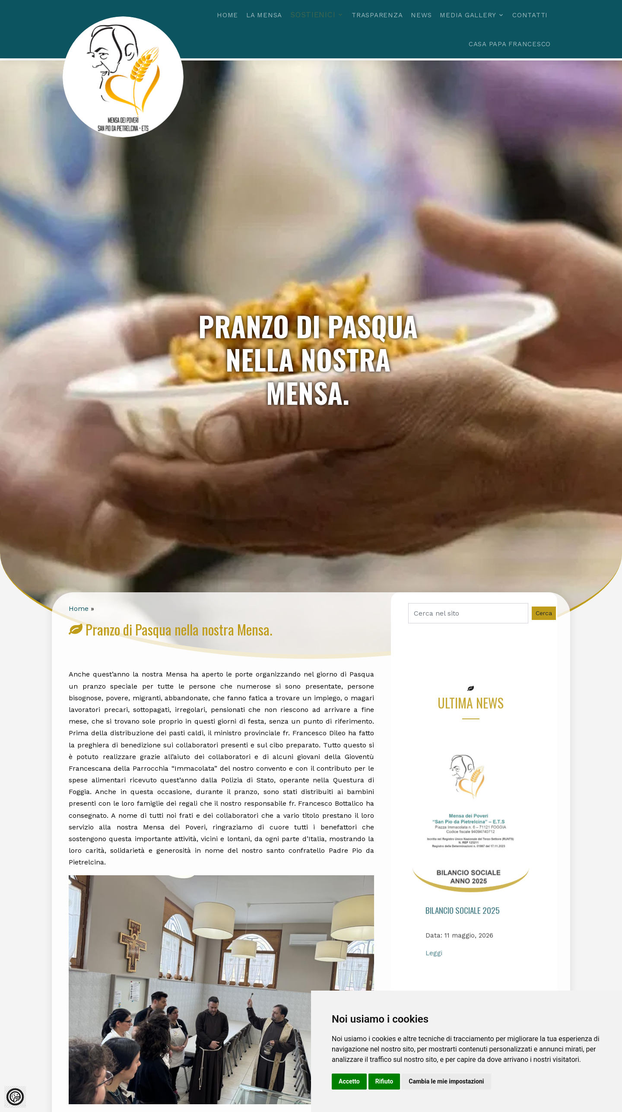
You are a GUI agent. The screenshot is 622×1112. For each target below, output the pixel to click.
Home (227, 15)
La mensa (264, 15)
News (421, 15)
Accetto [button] (349, 1081)
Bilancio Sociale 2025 (462, 931)
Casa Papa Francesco (510, 44)
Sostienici (313, 14)
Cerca (544, 613)
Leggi (433, 975)
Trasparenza (377, 15)
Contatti (530, 15)
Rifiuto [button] (384, 1081)
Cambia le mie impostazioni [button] (446, 1081)
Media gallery (468, 15)
